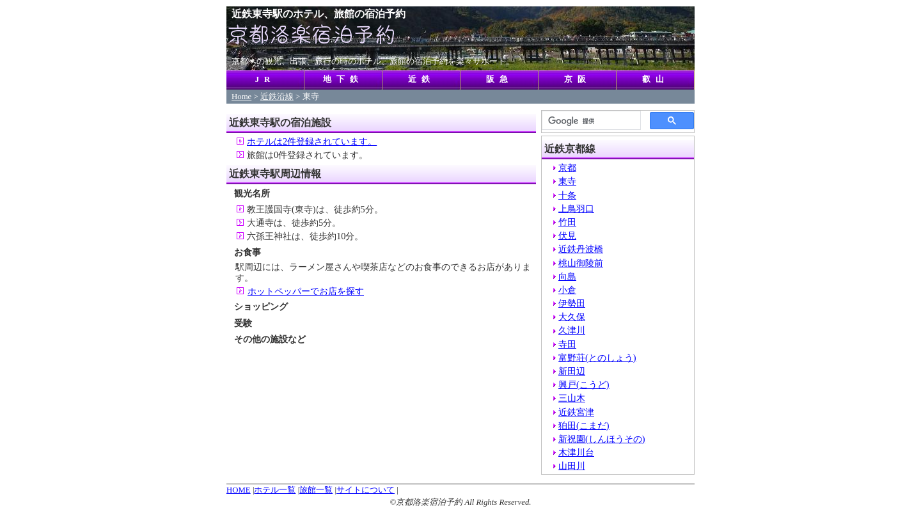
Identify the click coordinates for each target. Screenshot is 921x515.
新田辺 (571, 371)
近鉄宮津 (576, 412)
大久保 (571, 317)
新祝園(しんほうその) (601, 439)
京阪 (577, 79)
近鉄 (421, 79)
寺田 (567, 344)
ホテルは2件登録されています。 (312, 141)
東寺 (567, 181)
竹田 (567, 222)
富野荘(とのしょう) (597, 358)
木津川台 (576, 452)
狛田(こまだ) (584, 425)
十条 (567, 195)
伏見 (567, 235)
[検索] (590, 121)
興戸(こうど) (584, 384)
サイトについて (365, 490)
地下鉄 (343, 79)
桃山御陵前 (580, 263)
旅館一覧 (316, 490)
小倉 (567, 290)
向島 (567, 276)
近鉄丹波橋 (580, 249)
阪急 (499, 79)
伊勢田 (571, 303)
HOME (238, 490)
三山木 (571, 398)
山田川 (571, 466)
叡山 (655, 79)
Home (241, 96)
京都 (567, 167)
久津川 (571, 330)
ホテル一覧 (274, 490)
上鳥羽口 (576, 208)
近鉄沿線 (277, 96)
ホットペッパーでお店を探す (305, 291)
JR (265, 79)
